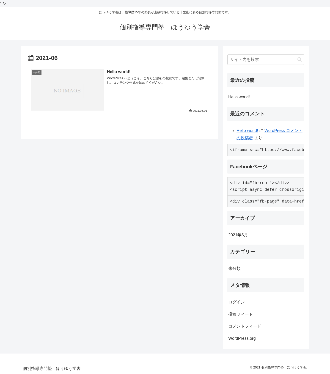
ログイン (236, 302)
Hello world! (239, 97)
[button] (300, 59)
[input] (265, 59)
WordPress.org (242, 338)
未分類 (234, 268)
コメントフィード (244, 326)
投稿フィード (240, 314)
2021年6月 (238, 235)
